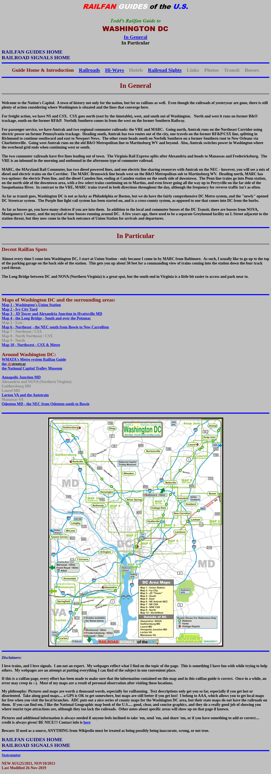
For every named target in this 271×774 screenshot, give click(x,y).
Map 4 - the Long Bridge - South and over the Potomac (46, 318)
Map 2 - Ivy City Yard (19, 309)
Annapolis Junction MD (21, 377)
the (14, 364)
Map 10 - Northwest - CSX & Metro (31, 345)
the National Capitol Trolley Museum (32, 368)
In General (135, 37)
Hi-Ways (114, 70)
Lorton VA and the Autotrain (25, 395)
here (87, 722)
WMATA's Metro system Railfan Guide (34, 359)
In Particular (136, 236)
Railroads (89, 70)
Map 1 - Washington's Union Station (31, 305)
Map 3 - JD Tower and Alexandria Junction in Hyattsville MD (52, 314)
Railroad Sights (165, 70)
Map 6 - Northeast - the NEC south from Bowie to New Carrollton (55, 327)
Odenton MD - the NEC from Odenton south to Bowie (45, 404)
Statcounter (11, 755)
